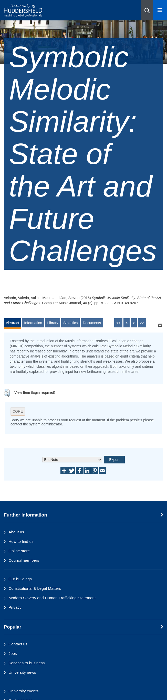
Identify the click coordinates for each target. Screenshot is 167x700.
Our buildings (20, 579)
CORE (18, 411)
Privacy (14, 607)
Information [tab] (33, 323)
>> (142, 323)
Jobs (12, 653)
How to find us (21, 541)
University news (22, 672)
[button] (147, 10)
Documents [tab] (92, 323)
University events (23, 691)
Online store (19, 551)
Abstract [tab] (12, 323)
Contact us (17, 644)
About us (16, 532)
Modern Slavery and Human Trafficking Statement (52, 598)
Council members (23, 560)
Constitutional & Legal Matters (34, 588)
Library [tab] (52, 323)
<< (118, 323)
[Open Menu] (160, 10)
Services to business (26, 663)
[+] (160, 325)
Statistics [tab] (70, 323)
